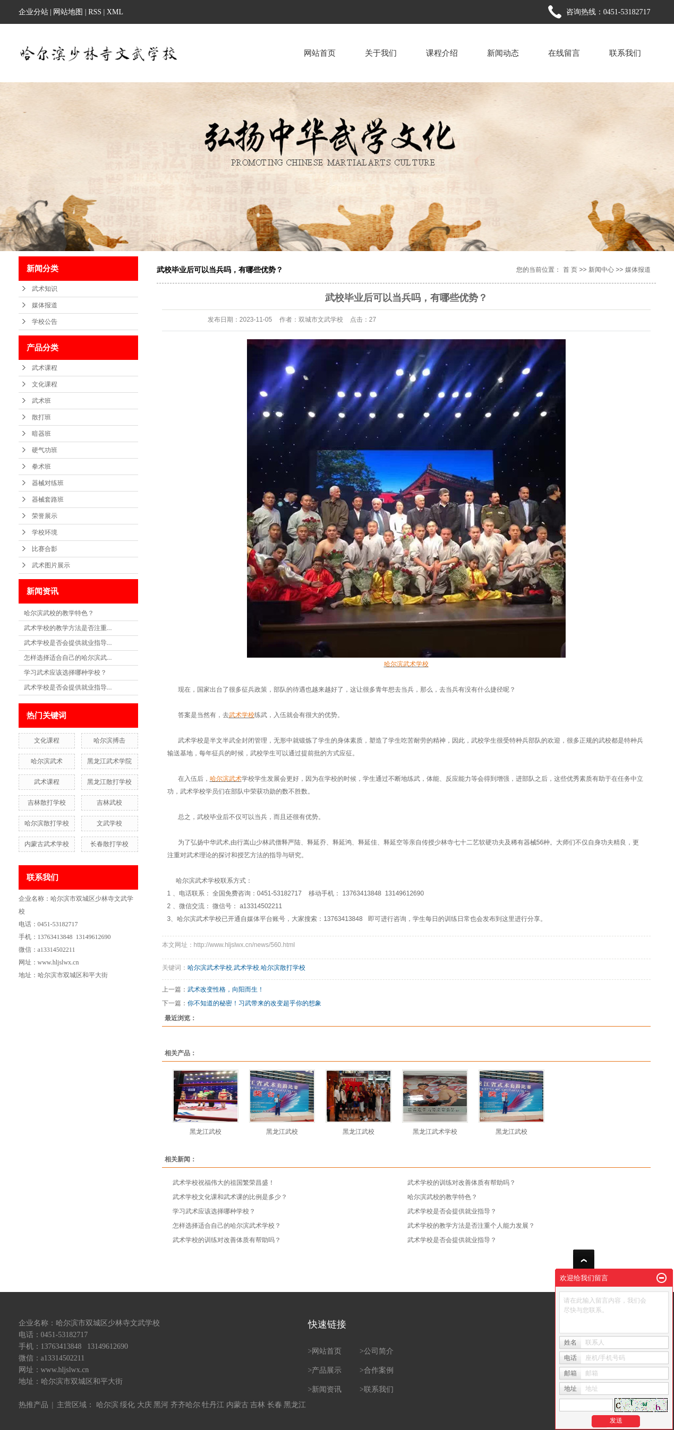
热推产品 (33, 1405)
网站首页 (320, 52)
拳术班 (41, 466)
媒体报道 (44, 305)
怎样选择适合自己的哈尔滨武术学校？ (227, 1225)
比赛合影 (44, 549)
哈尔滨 (107, 1405)
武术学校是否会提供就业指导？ (452, 1211)
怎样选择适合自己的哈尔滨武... (68, 657)
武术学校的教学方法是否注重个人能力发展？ (471, 1225)
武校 (477, 740)
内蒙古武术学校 (46, 844)
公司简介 (379, 1351)
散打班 (41, 417)
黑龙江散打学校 (109, 782)
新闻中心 (601, 269)
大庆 (144, 1405)
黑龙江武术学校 (435, 1131)
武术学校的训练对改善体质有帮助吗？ (461, 1182)
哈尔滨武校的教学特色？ (59, 613)
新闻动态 (503, 52)
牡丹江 (213, 1405)
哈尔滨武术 (47, 761)
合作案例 (379, 1370)
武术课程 (44, 368)
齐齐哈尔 (185, 1405)
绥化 (127, 1405)
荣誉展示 (44, 516)
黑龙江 (295, 1405)
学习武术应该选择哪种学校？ (65, 672)
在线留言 (564, 52)
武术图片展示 (51, 565)
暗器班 (41, 433)
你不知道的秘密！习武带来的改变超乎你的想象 (254, 1003)
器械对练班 (48, 483)
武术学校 (190, 740)
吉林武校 (109, 802)
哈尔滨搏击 (109, 740)
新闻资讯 (327, 1389)
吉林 (257, 1405)
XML (115, 12)
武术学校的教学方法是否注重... (68, 628)
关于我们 (381, 52)
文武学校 (109, 823)
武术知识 (44, 288)
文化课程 (44, 384)
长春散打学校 (109, 844)
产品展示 (327, 1370)
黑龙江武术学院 (109, 761)
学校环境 (44, 532)
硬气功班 (44, 450)
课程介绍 (442, 52)
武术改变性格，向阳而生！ (225, 989)
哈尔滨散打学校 (46, 823)
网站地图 (68, 12)
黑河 (160, 1405)
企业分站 (33, 12)
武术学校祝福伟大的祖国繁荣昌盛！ (224, 1182)
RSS (94, 12)
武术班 (41, 400)
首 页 (570, 269)
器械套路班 (48, 499)
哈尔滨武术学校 (198, 880)
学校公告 (44, 321)
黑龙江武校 (205, 1131)
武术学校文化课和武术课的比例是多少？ (230, 1197)
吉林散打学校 (47, 802)
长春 (274, 1405)
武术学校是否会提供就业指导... (68, 643)
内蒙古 (237, 1405)
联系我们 (625, 52)
